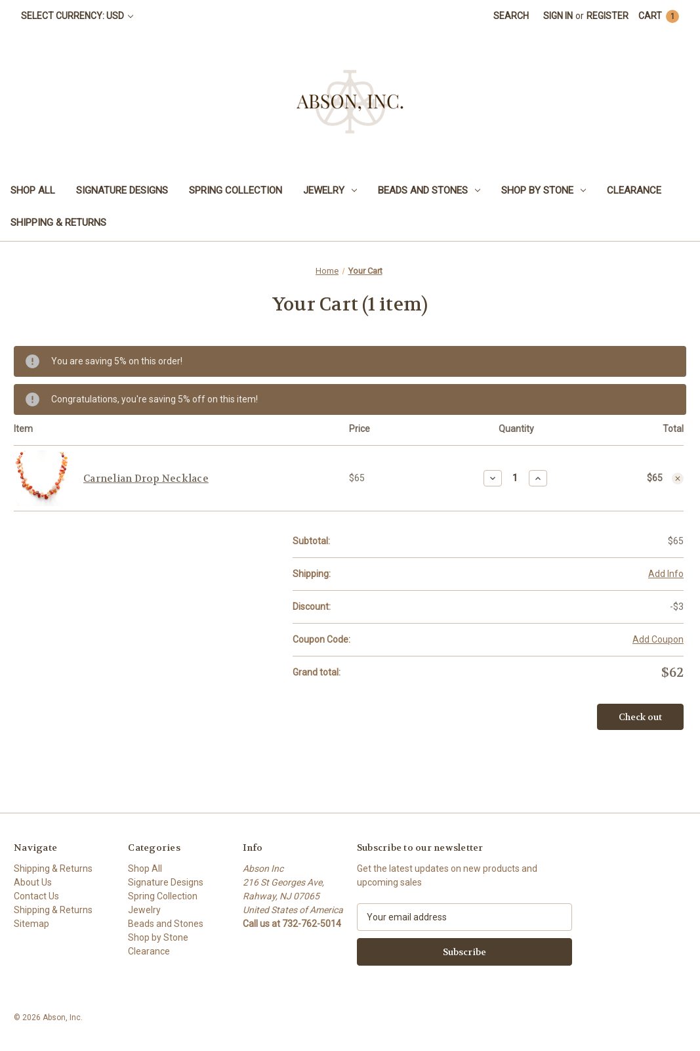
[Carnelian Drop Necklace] (515, 478)
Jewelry (330, 190)
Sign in (558, 16)
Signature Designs (122, 190)
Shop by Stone (543, 190)
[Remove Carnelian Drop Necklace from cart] (678, 478)
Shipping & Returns (58, 222)
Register (607, 16)
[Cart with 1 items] (658, 16)
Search (511, 16)
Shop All (32, 190)
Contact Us (36, 896)
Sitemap (31, 923)
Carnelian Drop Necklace (146, 478)
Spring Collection (235, 190)
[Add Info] (666, 574)
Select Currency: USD (77, 16)
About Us (33, 882)
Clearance (634, 190)
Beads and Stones (429, 190)
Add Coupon (658, 639)
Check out (640, 717)
